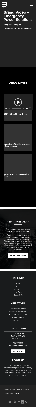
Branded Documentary (18, 315)
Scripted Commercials (18, 312)
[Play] (6, 108)
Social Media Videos (18, 309)
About (18, 286)
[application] (18, 102)
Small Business (24, 28)
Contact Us (18, 295)
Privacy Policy (14, 393)
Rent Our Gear (18, 255)
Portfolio (8, 24)
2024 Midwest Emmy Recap (16, 114)
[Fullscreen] (30, 108)
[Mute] (27, 108)
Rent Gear (18, 289)
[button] (18, 102)
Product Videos (18, 317)
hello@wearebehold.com (18, 345)
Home (18, 283)
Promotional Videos (18, 320)
